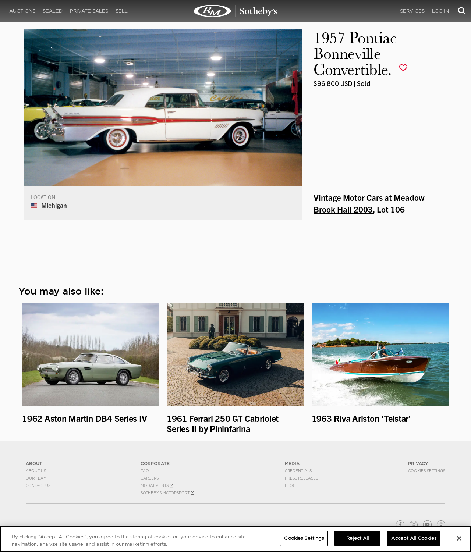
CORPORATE (155, 463)
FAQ (145, 471)
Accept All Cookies (413, 538)
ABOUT (34, 463)
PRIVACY (418, 463)
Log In (440, 11)
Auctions (22, 11)
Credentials (298, 471)
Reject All (357, 538)
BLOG (290, 485)
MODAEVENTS (157, 485)
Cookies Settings (426, 471)
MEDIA (292, 463)
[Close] (459, 538)
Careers (150, 478)
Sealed (53, 11)
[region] (235, 539)
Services (412, 11)
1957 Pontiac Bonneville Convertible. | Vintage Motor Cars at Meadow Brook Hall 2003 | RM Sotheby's (235, 11)
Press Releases (301, 478)
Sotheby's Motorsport (167, 493)
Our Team (36, 478)
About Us (36, 471)
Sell (122, 11)
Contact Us (38, 485)
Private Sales (89, 11)
